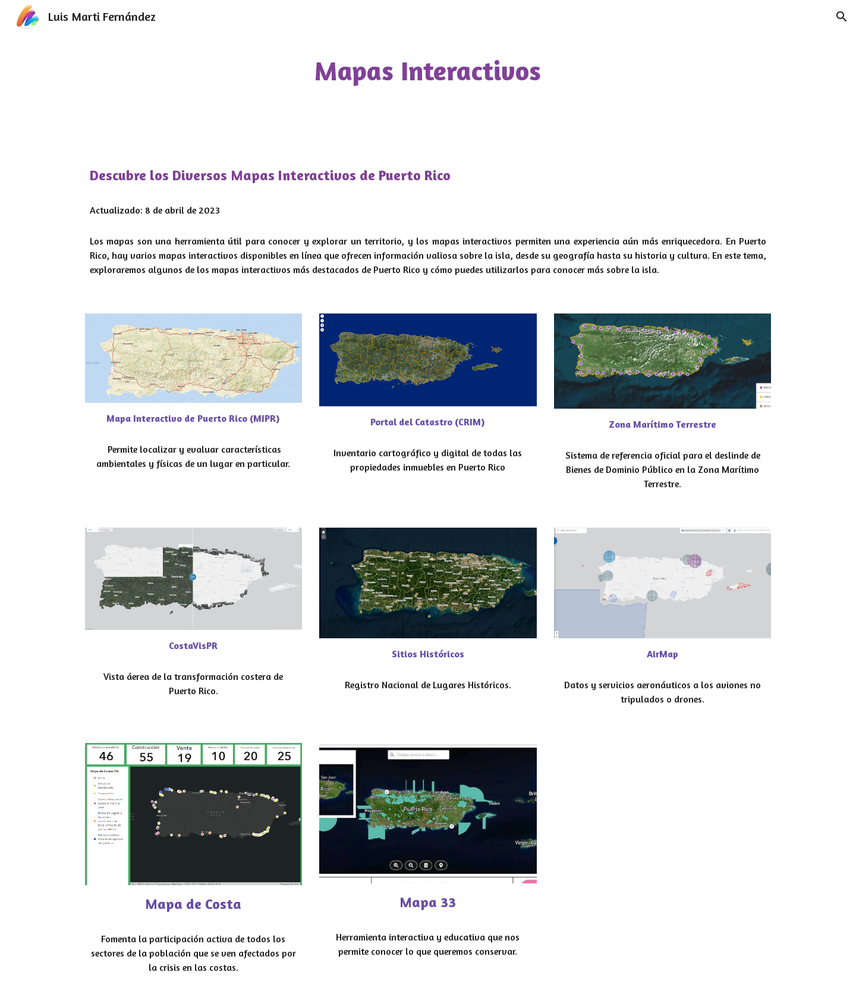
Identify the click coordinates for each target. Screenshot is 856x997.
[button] (841, 16)
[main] (428, 71)
